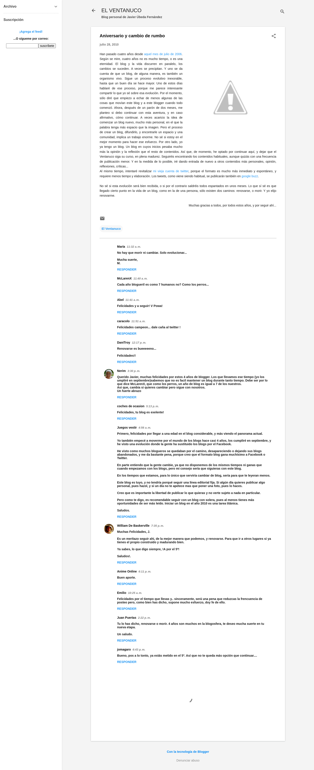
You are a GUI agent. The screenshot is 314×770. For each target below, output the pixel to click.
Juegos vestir (127, 427)
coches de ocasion (130, 406)
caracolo (123, 321)
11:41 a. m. (132, 300)
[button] (273, 36)
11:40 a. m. (140, 278)
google (250, 176)
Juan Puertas (126, 617)
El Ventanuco (111, 228)
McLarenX (124, 278)
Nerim (121, 371)
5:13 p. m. (152, 406)
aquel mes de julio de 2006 (163, 54)
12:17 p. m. (139, 342)
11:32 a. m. (134, 246)
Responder (127, 269)
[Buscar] (282, 12)
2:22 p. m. (144, 617)
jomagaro (124, 649)
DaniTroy (123, 342)
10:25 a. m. (135, 593)
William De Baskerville (133, 525)
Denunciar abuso (188, 760)
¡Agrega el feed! (31, 31)
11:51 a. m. (138, 321)
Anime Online (127, 571)
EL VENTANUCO (121, 10)
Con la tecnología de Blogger (188, 751)
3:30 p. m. (134, 371)
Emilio (121, 593)
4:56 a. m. (144, 427)
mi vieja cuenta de (170, 171)
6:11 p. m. (144, 571)
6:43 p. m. (139, 649)
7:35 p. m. (157, 525)
